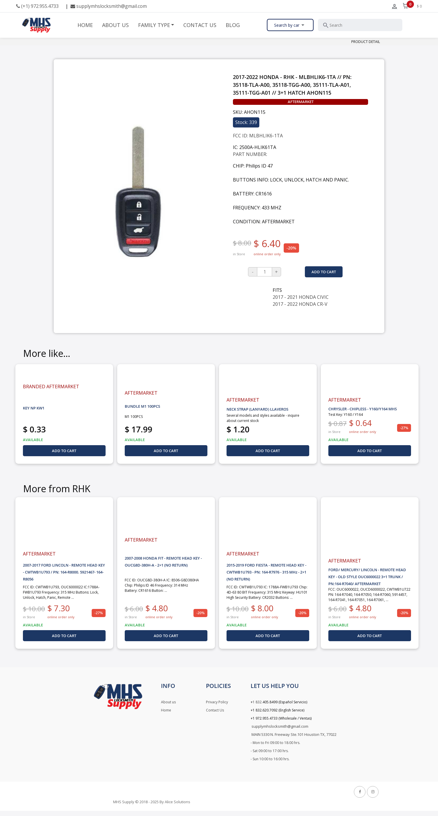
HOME (85, 24)
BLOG (233, 24)
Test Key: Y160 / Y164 (345, 414)
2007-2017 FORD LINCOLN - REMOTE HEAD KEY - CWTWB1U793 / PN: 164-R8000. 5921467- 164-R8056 (64, 572)
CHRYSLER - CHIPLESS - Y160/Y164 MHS (362, 408)
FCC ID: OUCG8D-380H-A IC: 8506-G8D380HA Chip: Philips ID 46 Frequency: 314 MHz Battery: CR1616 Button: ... (162, 585)
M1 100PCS (134, 416)
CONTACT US (199, 24)
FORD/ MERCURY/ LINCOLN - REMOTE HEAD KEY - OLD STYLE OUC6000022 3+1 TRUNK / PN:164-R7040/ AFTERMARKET (367, 576)
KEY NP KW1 (33, 408)
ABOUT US (115, 24)
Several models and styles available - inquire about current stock (263, 418)
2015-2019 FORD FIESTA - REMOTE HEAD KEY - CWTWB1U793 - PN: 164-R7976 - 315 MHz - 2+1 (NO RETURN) (266, 572)
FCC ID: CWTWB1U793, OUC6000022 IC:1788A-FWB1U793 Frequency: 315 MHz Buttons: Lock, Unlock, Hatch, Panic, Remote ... (61, 592)
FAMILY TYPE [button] (154, 24)
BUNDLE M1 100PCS (142, 406)
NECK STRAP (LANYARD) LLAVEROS (257, 409)
